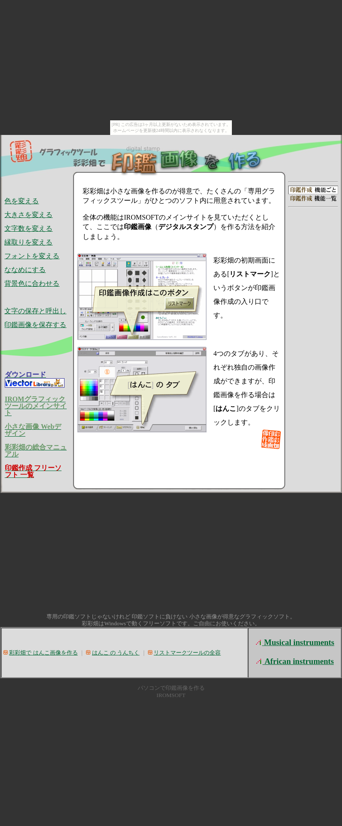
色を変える (21, 201)
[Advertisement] (313, 262)
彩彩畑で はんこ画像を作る (43, 652)
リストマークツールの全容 (187, 652)
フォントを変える (31, 256)
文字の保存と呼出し (35, 311)
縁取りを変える (28, 242)
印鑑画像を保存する (35, 324)
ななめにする (25, 269)
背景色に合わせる (31, 283)
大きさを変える (28, 214)
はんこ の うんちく (116, 652)
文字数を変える (28, 228)
